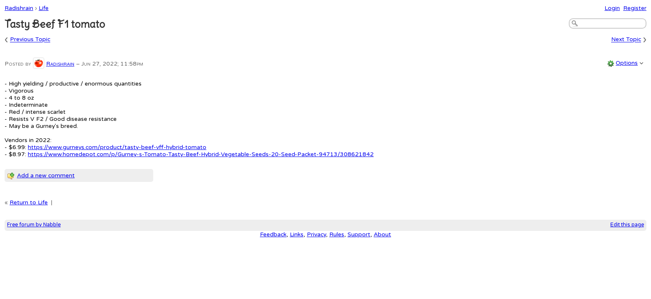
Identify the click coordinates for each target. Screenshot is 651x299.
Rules (336, 234)
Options (627, 62)
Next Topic (626, 39)
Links (296, 234)
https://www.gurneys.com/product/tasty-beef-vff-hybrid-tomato (117, 147)
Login (612, 8)
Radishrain (19, 8)
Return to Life (29, 202)
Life (44, 8)
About (382, 234)
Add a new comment (46, 175)
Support (359, 234)
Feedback (273, 234)
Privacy (316, 234)
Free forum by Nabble (34, 225)
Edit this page (627, 225)
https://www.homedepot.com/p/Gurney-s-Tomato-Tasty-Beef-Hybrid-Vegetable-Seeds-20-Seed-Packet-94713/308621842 (201, 154)
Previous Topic (30, 39)
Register (634, 8)
